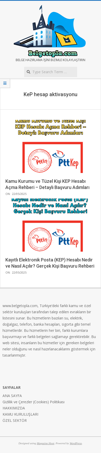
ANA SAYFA (12, 395)
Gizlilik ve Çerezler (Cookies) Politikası (34, 401)
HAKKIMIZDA (14, 408)
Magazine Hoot (45, 443)
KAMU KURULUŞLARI (20, 414)
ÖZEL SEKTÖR (15, 420)
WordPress (76, 443)
